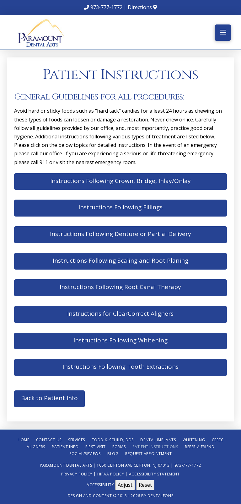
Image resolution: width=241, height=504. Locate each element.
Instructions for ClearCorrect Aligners (120, 313)
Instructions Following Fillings (120, 207)
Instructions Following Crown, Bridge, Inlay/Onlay (120, 181)
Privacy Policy (76, 474)
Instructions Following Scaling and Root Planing (120, 260)
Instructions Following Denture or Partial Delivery (120, 234)
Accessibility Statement (154, 474)
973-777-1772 (106, 7)
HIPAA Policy (110, 474)
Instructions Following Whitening (120, 340)
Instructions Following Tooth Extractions (120, 366)
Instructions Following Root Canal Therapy (120, 287)
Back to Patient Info (49, 398)
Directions (140, 7)
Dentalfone (160, 495)
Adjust (125, 484)
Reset (145, 484)
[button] (223, 32)
